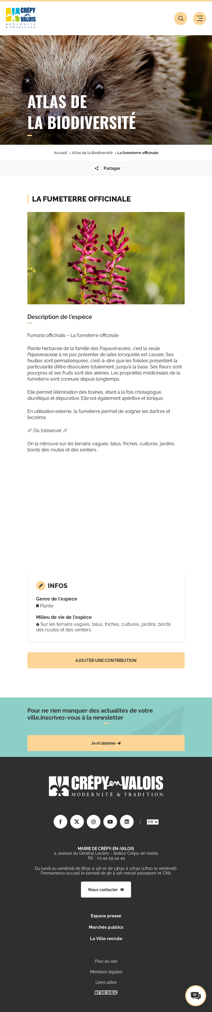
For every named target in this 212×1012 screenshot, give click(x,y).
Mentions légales (106, 971)
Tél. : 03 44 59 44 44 (106, 858)
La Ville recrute (106, 938)
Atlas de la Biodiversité (92, 153)
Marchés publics (106, 927)
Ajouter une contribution (106, 660)
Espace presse (106, 916)
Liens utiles (106, 982)
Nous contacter (106, 889)
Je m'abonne (106, 743)
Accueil (60, 153)
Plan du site (106, 961)
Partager (106, 168)
